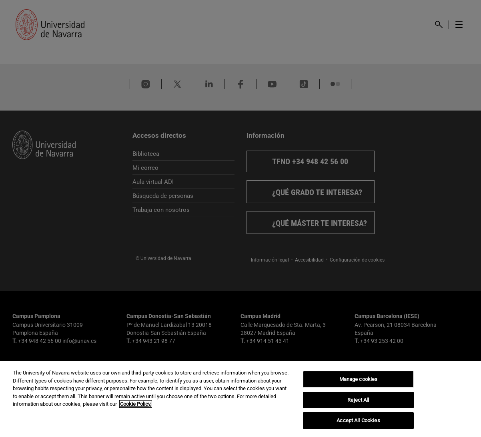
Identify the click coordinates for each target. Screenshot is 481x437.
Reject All (358, 400)
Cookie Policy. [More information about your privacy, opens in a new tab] (135, 404)
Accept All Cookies (358, 420)
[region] (240, 399)
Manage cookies (358, 379)
